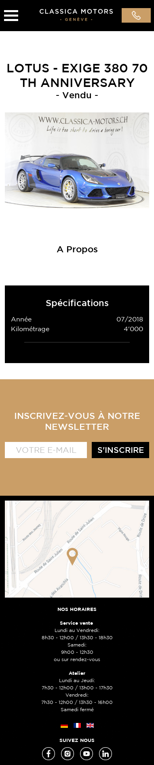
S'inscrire (120, 449)
